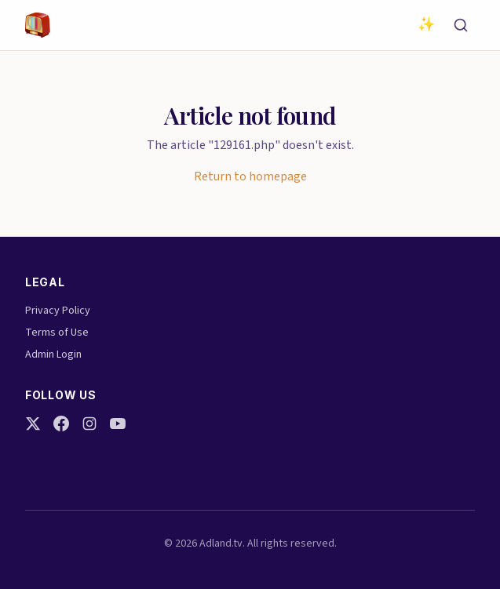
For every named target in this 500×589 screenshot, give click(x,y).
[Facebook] (61, 423)
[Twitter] (33, 423)
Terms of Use (57, 332)
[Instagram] (89, 423)
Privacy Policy (57, 310)
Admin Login (53, 354)
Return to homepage (250, 176)
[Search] (461, 25)
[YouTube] (118, 423)
